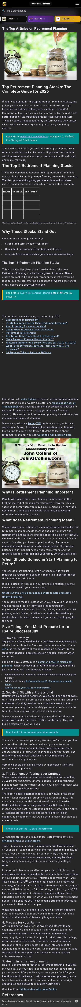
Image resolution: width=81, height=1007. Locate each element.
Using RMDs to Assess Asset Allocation (30, 329)
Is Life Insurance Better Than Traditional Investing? (36, 323)
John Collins (28, 399)
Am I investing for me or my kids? (26, 326)
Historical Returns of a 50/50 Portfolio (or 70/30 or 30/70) (41, 342)
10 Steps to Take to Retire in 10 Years (28, 352)
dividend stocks (11, 840)
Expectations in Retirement (22, 319)
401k (5, 649)
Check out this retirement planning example (32, 732)
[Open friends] (68, 19)
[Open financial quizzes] (13, 19)
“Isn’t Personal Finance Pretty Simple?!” (30, 339)
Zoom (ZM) (34, 423)
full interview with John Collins (38, 989)
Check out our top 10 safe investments (29, 828)
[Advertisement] (40, 376)
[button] (77, 1001)
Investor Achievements (34, 136)
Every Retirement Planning (36, 293)
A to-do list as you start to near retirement (28, 688)
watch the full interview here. (54, 434)
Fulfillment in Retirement (21, 332)
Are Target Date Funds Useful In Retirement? (32, 336)
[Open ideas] (41, 19)
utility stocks (33, 840)
